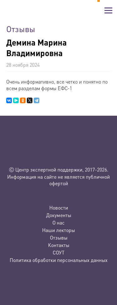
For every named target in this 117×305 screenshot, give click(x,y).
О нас (58, 222)
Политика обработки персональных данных (59, 260)
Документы (58, 215)
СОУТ (59, 252)
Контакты (58, 245)
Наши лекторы (58, 230)
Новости (58, 207)
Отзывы (58, 237)
